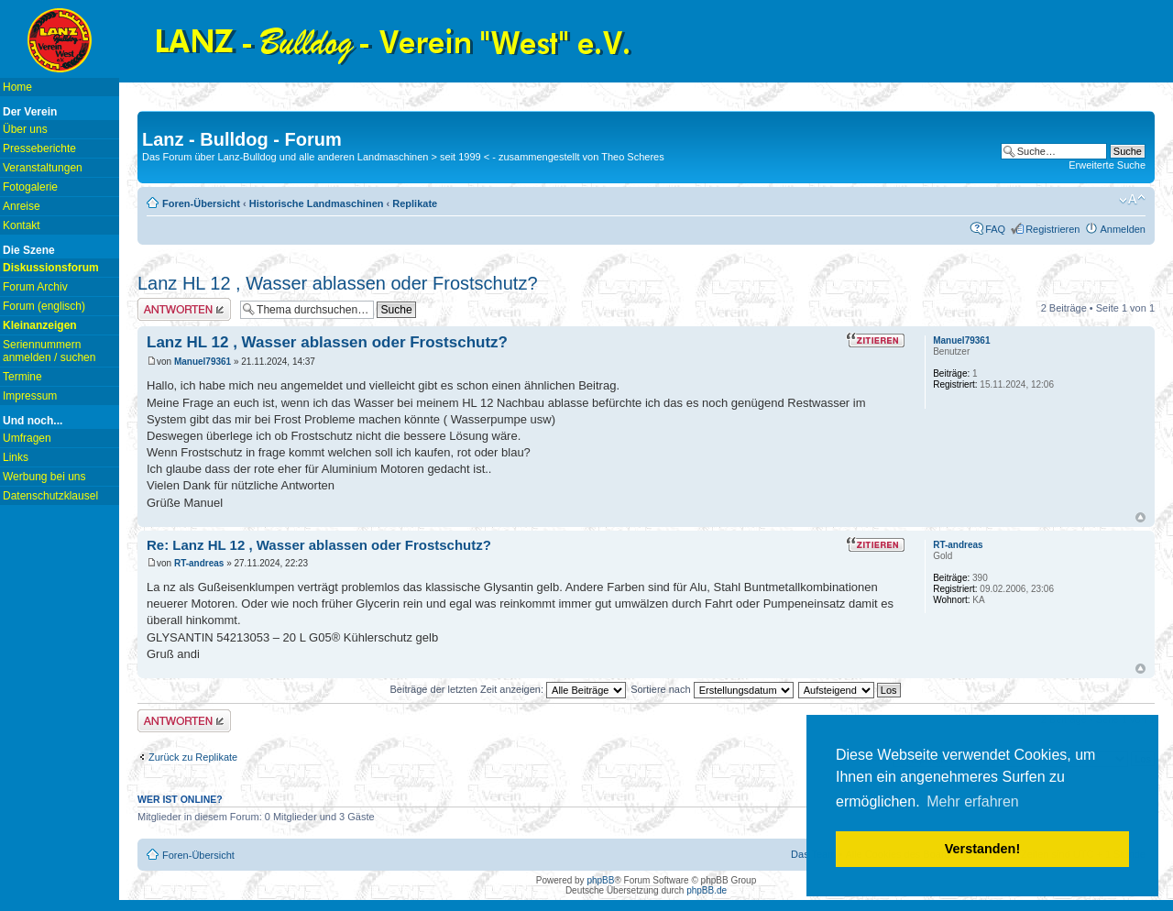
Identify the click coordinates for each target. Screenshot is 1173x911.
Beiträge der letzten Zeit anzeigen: (507, 689)
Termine (22, 376)
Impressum (30, 396)
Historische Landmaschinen (316, 203)
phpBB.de (706, 890)
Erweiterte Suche (1107, 164)
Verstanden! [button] (982, 848)
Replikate (414, 203)
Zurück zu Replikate (192, 757)
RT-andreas (199, 563)
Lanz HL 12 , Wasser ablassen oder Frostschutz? (337, 283)
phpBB (600, 880)
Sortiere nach (711, 689)
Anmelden (1123, 229)
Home (17, 87)
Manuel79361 (202, 362)
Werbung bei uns (44, 476)
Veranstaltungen (42, 167)
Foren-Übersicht (201, 203)
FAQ (995, 229)
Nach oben (1140, 517)
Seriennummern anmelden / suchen (49, 351)
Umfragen (27, 438)
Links (15, 457)
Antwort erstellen (184, 309)
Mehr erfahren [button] (972, 801)
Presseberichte (39, 148)
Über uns (25, 129)
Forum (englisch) (44, 306)
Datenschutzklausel (50, 495)
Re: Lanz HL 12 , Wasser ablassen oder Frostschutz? (319, 545)
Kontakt (21, 225)
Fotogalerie (30, 187)
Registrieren (1052, 229)
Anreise (21, 206)
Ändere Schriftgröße (1132, 200)
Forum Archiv (35, 286)
